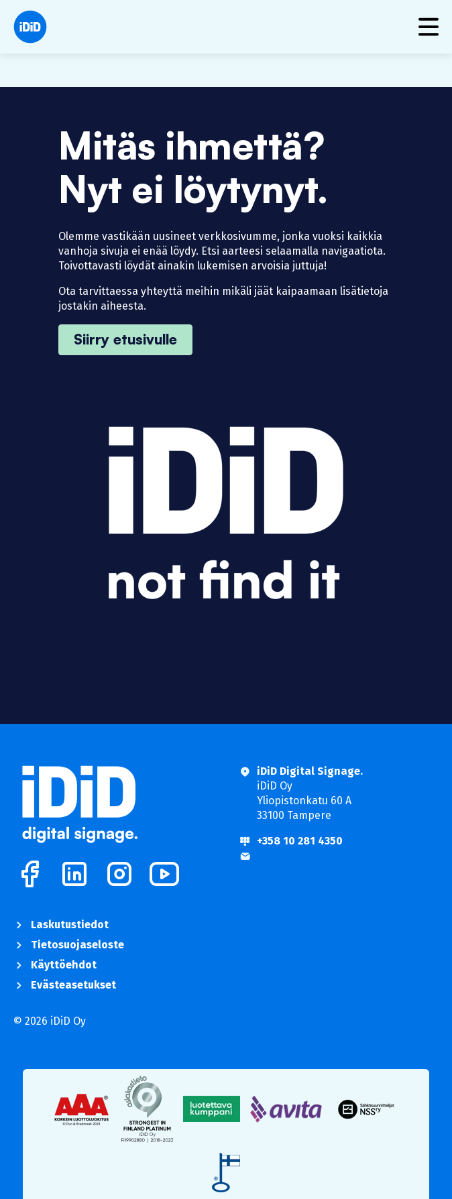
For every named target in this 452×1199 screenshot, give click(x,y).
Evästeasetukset (73, 985)
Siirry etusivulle (125, 339)
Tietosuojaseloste (77, 944)
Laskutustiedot (70, 924)
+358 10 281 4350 (300, 840)
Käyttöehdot (64, 964)
